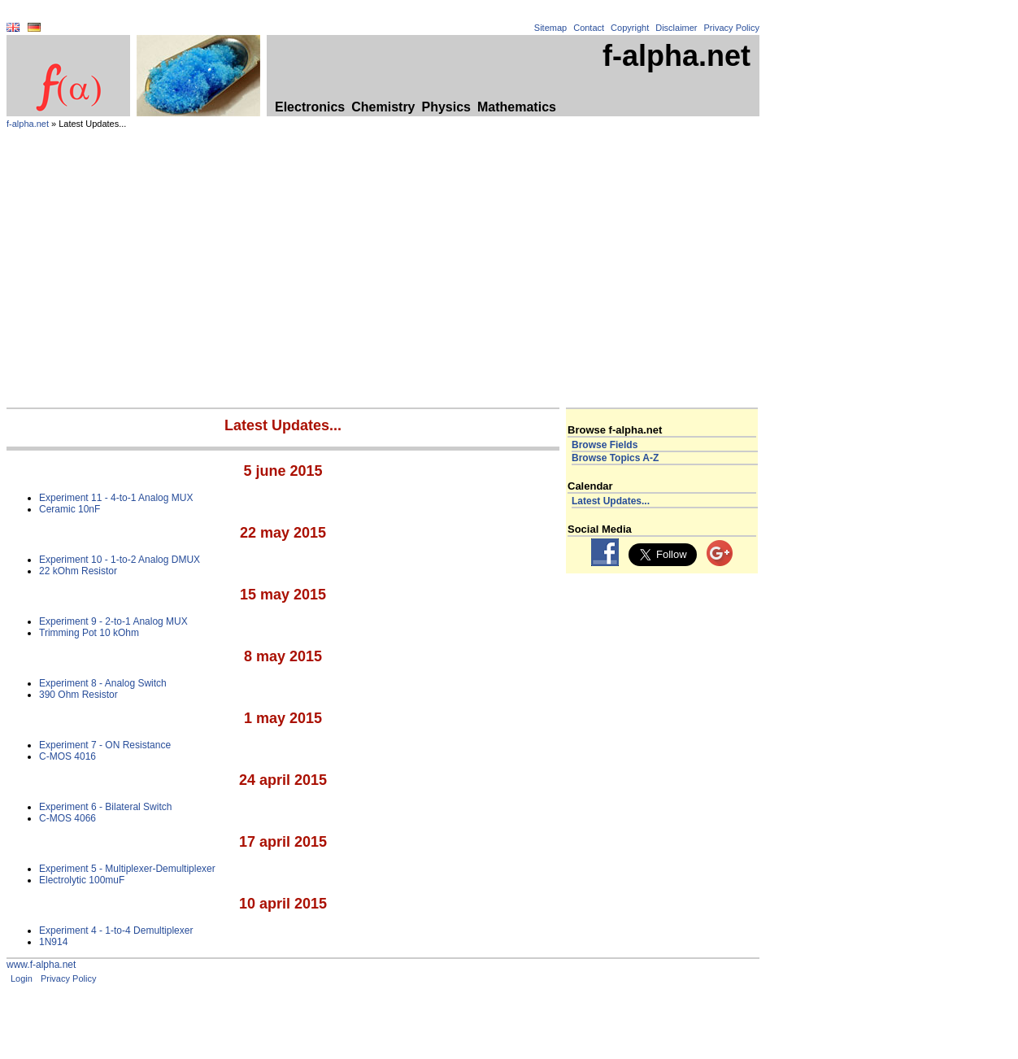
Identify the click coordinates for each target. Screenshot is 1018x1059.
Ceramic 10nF (69, 509)
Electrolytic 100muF (81, 880)
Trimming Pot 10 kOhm (89, 632)
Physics (446, 107)
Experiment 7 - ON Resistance (105, 745)
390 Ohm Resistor (78, 694)
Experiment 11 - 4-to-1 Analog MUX (116, 497)
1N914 (53, 942)
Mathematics (516, 107)
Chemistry (383, 107)
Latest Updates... (611, 501)
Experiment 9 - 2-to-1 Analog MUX (113, 621)
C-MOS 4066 (67, 818)
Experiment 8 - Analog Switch (103, 683)
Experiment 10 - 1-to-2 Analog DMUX (119, 559)
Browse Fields (604, 445)
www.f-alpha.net (41, 964)
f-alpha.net (28, 124)
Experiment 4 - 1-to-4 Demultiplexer (116, 930)
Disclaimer (676, 28)
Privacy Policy (731, 28)
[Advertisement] (383, 285)
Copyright (630, 28)
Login (22, 978)
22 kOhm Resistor (78, 571)
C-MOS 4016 (67, 756)
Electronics (310, 107)
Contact (588, 28)
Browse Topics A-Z (615, 458)
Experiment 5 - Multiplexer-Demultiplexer (127, 868)
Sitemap (550, 28)
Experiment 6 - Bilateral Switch (105, 807)
